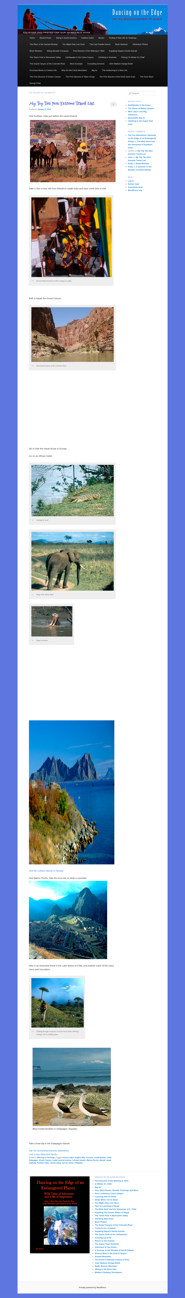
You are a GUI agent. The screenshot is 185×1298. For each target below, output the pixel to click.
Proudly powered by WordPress (92, 1287)
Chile (109, 1158)
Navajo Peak (35, 83)
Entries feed (133, 184)
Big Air (94, 70)
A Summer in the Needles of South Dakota (114, 1250)
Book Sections (121, 44)
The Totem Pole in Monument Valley (45, 57)
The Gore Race (146, 77)
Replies (79, 1163)
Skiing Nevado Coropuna (58, 51)
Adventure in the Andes (106, 1247)
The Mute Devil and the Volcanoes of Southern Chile (141, 144)
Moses (101, 38)
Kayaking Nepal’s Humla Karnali (123, 51)
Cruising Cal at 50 (103, 1238)
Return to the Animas (104, 1241)
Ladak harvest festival (62, 1160)
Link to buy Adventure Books (43, 1154)
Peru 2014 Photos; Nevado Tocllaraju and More (116, 1190)
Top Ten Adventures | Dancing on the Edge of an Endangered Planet (142, 138)
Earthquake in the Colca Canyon (80, 57)
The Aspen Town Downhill (107, 1244)
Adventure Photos (140, 44)
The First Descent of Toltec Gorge (80, 77)
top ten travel (67, 1163)
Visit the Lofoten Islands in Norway (46, 870)
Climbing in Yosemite (107, 57)
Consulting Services (96, 64)
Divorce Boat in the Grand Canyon (111, 1253)
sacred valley (55, 1163)
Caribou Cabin (87, 38)
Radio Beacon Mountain (106, 1266)
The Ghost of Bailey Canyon (141, 108)
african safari (68, 1158)
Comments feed (135, 187)
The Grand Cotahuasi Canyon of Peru (112, 1260)
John (130, 157)
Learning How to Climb (105, 1196)
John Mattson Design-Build (120, 64)
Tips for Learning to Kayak (107, 1206)
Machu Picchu (93, 1160)
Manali (102, 1160)
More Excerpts (76, 64)
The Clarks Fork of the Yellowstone (111, 1234)
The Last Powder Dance (100, 44)
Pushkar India (43, 1163)
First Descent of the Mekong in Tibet (88, 51)
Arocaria (89, 1158)
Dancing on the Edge (46, 1158)
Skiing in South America (66, 38)
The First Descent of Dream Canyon (45, 77)
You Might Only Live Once (73, 44)
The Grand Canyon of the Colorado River (47, 64)
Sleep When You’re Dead (106, 1200)
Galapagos (33, 1160)
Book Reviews (36, 51)
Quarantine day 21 (136, 118)
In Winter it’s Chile (103, 1184)
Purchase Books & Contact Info (43, 70)
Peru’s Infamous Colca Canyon (109, 1193)
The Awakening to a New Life (114, 70)
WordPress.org (135, 190)
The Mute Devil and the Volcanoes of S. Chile (115, 1209)
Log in (131, 181)
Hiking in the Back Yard (105, 1269)
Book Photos (101, 1222)
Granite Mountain (103, 1256)
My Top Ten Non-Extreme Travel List (61, 103)
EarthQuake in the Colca (139, 105)
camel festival (100, 1158)
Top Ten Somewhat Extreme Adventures (49, 1150)
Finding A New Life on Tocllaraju (123, 38)
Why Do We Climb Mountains (74, 70)
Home (32, 38)
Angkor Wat (80, 1158)
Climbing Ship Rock (104, 1219)
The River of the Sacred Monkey (44, 44)
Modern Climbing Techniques (108, 1272)
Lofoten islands (79, 1160)
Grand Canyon (45, 1160)
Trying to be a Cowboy (105, 1228)
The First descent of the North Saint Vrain (117, 77)
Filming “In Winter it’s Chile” (133, 57)
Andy (130, 163)
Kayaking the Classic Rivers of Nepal (112, 1212)
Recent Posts (45, 38)
